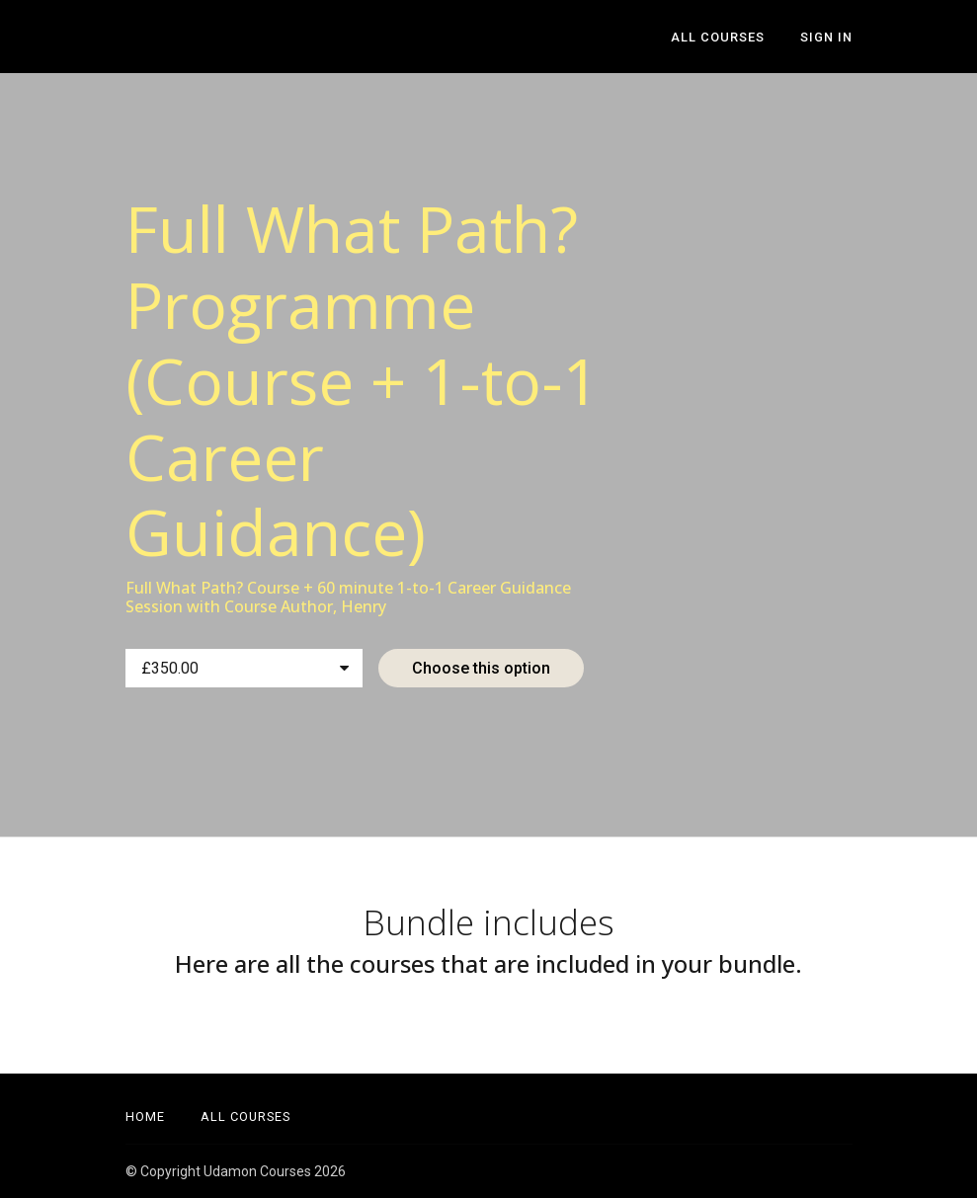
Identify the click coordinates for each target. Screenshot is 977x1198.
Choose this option (481, 668)
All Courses (718, 37)
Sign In (826, 37)
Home (145, 1116)
